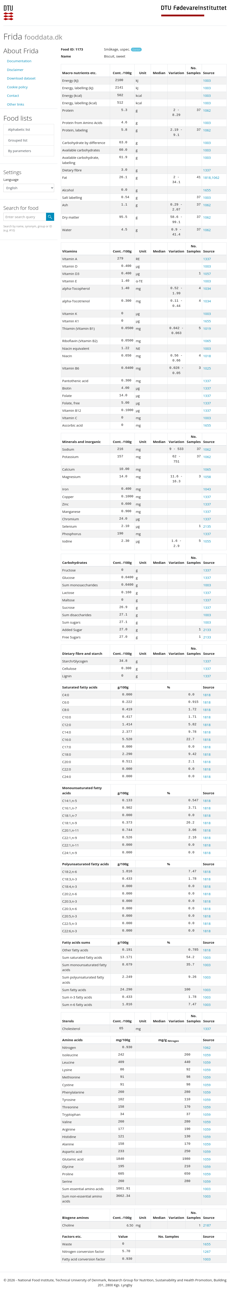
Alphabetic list (19, 129)
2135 (207, 526)
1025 (207, 368)
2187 (207, 1225)
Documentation (19, 61)
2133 (207, 629)
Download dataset (21, 78)
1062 (207, 110)
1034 (207, 288)
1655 (207, 190)
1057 (207, 273)
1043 (207, 489)
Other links (15, 104)
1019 (207, 328)
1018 (207, 356)
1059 (206, 1055)
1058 (207, 476)
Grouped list (17, 140)
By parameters (19, 150)
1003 (207, 80)
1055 (207, 541)
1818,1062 (211, 177)
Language (11, 179)
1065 (207, 341)
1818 (206, 695)
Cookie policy (17, 87)
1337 (207, 170)
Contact (13, 95)
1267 (206, 1251)
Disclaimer (15, 69)
